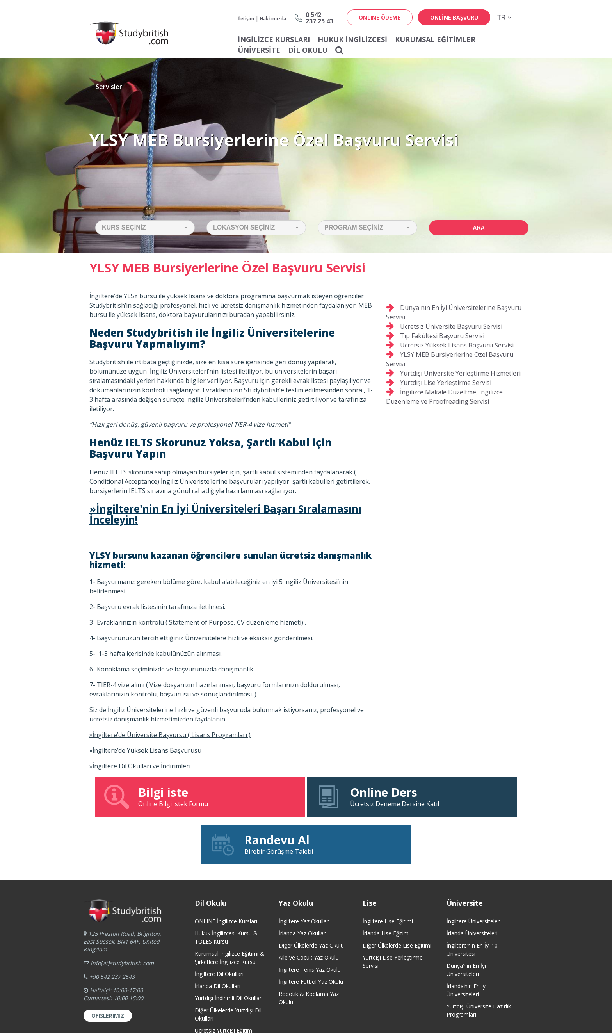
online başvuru (454, 17)
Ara (478, 227)
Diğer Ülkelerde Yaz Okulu (311, 897)
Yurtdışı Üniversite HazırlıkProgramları (479, 963)
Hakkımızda (273, 18)
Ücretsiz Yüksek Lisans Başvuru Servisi (457, 345)
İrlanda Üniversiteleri (472, 885)
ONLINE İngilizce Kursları (226, 873)
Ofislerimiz (107, 968)
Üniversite (259, 50)
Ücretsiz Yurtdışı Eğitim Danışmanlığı (223, 987)
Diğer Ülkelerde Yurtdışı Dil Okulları (228, 966)
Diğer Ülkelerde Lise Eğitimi (397, 897)
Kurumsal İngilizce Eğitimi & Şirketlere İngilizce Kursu (229, 910)
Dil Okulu (307, 50)
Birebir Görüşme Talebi (450, 796)
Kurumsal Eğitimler (435, 39)
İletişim (246, 18)
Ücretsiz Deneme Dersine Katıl (306, 796)
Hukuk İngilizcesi (352, 39)
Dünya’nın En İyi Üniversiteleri (466, 922)
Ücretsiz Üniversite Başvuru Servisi (451, 326)
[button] (145, 227)
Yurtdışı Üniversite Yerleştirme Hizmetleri (460, 373)
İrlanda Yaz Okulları (303, 885)
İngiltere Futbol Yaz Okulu (311, 934)
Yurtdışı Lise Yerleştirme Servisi (445, 382)
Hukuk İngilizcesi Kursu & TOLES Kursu (226, 890)
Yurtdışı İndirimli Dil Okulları (229, 950)
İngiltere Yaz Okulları (304, 873)
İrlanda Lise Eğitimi (386, 885)
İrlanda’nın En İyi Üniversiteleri (467, 942)
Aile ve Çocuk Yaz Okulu (309, 910)
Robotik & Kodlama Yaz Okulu (309, 950)
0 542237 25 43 (319, 18)
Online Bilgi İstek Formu (161, 796)
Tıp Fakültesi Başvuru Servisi (442, 335)
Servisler (109, 86)
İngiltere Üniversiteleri (474, 873)
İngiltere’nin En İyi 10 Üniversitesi (472, 902)
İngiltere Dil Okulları (219, 926)
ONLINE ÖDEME (379, 17)
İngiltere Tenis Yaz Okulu (310, 922)
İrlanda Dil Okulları (217, 938)
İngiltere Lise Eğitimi (388, 873)
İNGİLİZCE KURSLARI (274, 39)
